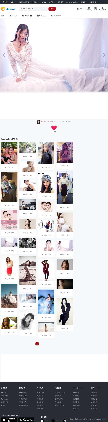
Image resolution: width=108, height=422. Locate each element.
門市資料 (76, 393)
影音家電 (40, 405)
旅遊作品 (58, 402)
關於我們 (94, 393)
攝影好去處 (60, 393)
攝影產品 (40, 396)
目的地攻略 (59, 399)
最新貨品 (76, 396)
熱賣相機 (76, 399)
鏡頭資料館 (23, 396)
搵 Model (13, 16)
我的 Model (41, 16)
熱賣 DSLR (76, 405)
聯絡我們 (94, 396)
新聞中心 (4, 393)
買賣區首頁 (41, 393)
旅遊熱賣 (58, 396)
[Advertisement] (82, 174)
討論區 (3, 405)
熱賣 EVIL (76, 408)
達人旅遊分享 (59, 405)
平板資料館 (23, 402)
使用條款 (94, 405)
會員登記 (94, 402)
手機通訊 (40, 399)
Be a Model (56, 16)
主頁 (2, 16)
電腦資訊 (40, 402)
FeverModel (5, 399)
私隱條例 (94, 408)
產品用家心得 (23, 405)
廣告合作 (94, 399)
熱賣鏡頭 (76, 402)
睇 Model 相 (27, 16)
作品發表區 (5, 402)
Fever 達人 (4, 396)
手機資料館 (23, 399)
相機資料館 (23, 393)
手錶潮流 (40, 408)
